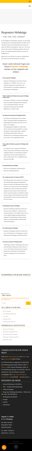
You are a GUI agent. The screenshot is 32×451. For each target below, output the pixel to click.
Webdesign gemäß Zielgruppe (10, 334)
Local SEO (5, 316)
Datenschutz (6, 404)
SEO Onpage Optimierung (9, 313)
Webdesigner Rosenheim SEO (10, 331)
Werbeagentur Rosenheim (10, 397)
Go (28, 303)
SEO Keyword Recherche (9, 321)
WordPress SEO (7, 319)
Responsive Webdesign (19, 66)
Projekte (5, 399)
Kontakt (5, 402)
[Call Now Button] (4, 447)
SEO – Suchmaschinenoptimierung (12, 386)
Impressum (15, 443)
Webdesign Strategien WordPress (11, 337)
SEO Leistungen (7, 311)
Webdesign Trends (7, 339)
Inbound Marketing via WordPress (12, 384)
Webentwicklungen (8, 389)
